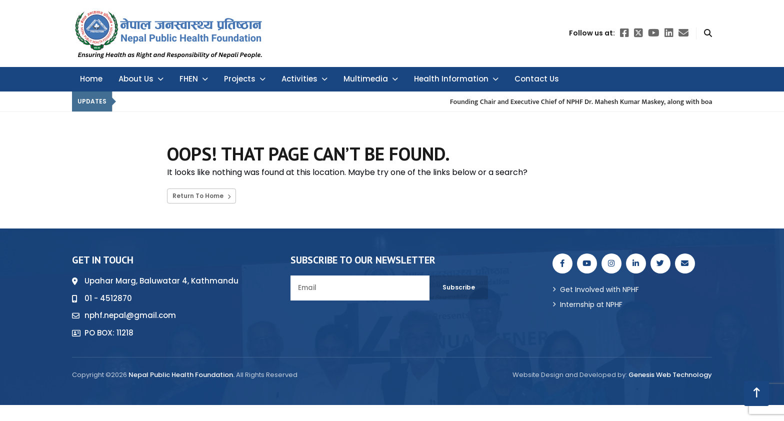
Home (91, 79)
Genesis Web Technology (670, 375)
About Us (141, 79)
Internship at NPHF (591, 305)
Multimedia (371, 79)
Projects (245, 79)
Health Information (456, 79)
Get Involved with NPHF (599, 289)
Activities (305, 79)
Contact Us (536, 79)
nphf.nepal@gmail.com (130, 315)
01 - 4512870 (108, 298)
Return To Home (201, 196)
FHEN (194, 79)
